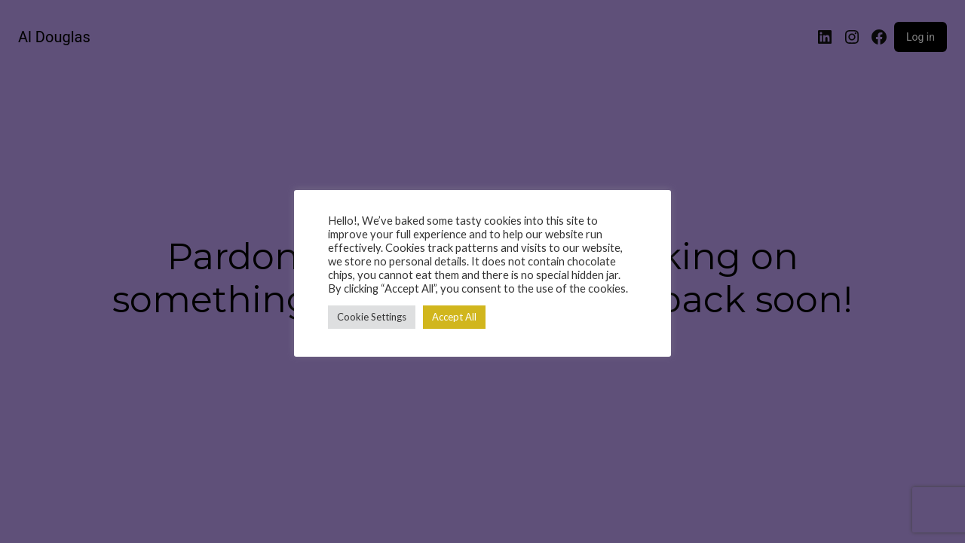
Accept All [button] (454, 317)
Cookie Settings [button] (371, 317)
